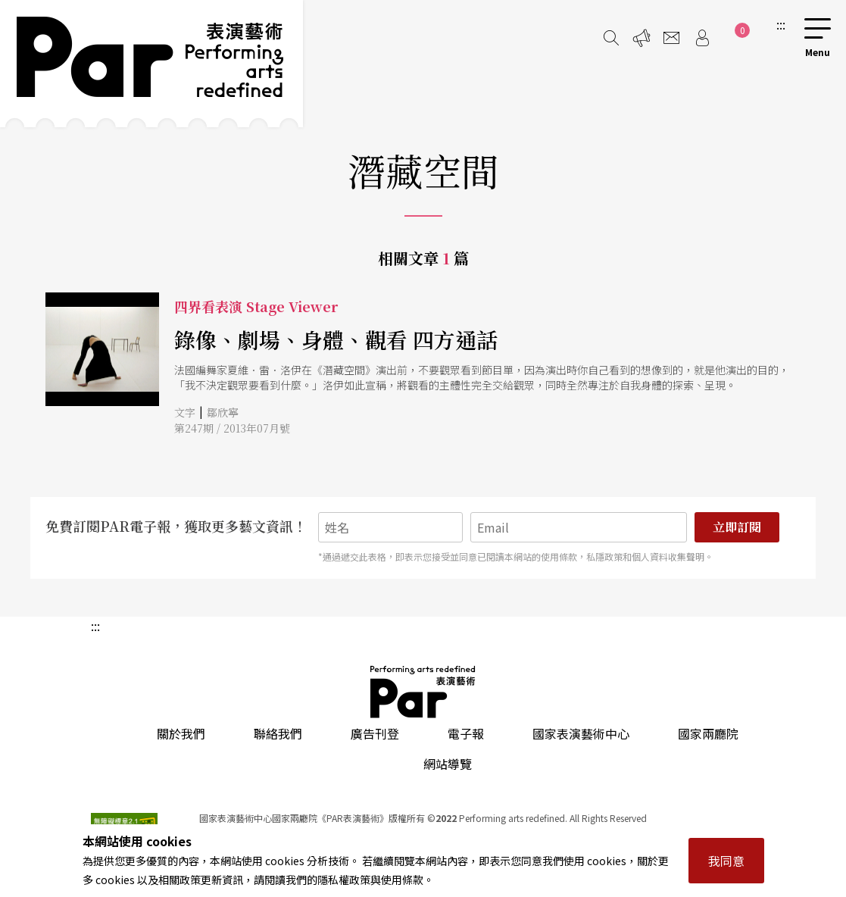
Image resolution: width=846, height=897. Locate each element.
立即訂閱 (737, 527)
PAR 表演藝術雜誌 (423, 691)
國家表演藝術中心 (580, 733)
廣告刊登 (375, 733)
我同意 (726, 861)
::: (780, 24)
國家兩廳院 (708, 733)
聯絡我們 (278, 733)
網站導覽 (447, 764)
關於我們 (181, 733)
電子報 (466, 733)
